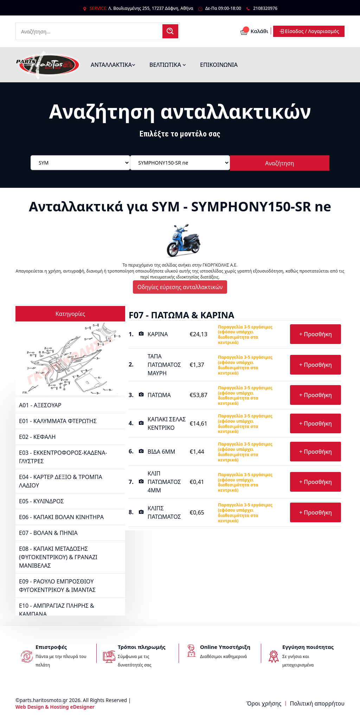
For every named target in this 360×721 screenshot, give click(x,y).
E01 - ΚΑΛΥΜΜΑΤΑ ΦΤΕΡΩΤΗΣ (58, 421)
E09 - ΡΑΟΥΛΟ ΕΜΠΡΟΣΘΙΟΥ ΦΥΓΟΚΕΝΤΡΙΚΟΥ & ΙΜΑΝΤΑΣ (57, 586)
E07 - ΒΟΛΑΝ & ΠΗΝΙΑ (48, 533)
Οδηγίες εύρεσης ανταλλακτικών (180, 287)
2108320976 (265, 8)
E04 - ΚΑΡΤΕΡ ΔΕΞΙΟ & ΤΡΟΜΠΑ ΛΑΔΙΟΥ (60, 481)
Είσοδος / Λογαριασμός (309, 31)
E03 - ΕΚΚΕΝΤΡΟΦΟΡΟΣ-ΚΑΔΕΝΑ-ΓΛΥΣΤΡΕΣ (63, 457)
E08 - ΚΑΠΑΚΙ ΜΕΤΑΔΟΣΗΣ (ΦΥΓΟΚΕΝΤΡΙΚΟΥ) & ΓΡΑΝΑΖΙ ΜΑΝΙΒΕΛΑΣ (58, 557)
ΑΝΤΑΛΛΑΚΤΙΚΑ (113, 65)
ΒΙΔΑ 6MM (161, 451)
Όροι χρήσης (263, 703)
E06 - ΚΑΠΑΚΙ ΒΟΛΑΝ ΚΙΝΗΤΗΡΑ (61, 517)
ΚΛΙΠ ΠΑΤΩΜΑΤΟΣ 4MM (164, 482)
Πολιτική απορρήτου (317, 703)
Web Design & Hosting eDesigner (55, 706)
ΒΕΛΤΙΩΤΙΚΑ (167, 65)
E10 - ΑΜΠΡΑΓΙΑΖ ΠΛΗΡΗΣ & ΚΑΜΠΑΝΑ (56, 610)
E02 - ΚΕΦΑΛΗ (37, 437)
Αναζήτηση (279, 163)
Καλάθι (254, 31)
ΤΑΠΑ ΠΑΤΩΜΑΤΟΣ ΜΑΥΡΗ (164, 364)
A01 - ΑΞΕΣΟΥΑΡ (40, 405)
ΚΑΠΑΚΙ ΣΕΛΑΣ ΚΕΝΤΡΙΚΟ (167, 423)
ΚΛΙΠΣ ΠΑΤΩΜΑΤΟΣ (164, 512)
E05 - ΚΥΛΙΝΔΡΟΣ (41, 501)
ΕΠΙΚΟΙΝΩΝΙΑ (219, 65)
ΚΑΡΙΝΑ (158, 334)
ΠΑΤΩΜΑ (159, 395)
